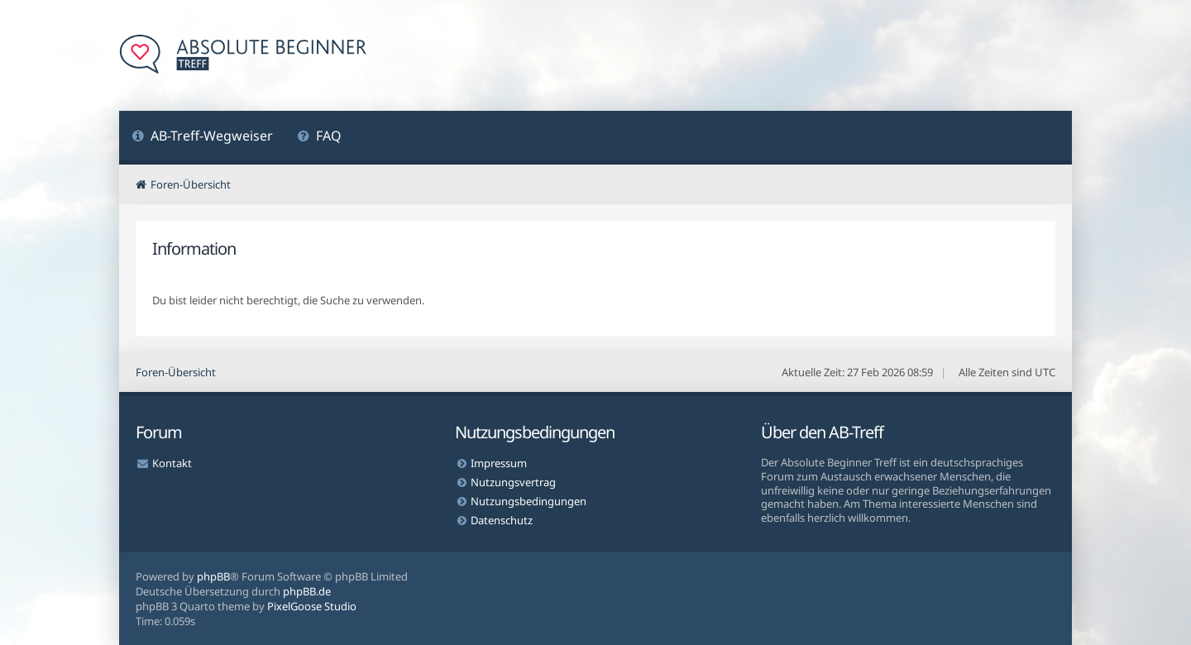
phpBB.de (307, 591)
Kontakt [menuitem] (172, 463)
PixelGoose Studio (311, 606)
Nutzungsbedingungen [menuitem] (528, 501)
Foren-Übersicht (176, 372)
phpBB (213, 576)
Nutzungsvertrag (513, 482)
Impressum (499, 463)
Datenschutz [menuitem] (502, 520)
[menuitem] (202, 138)
